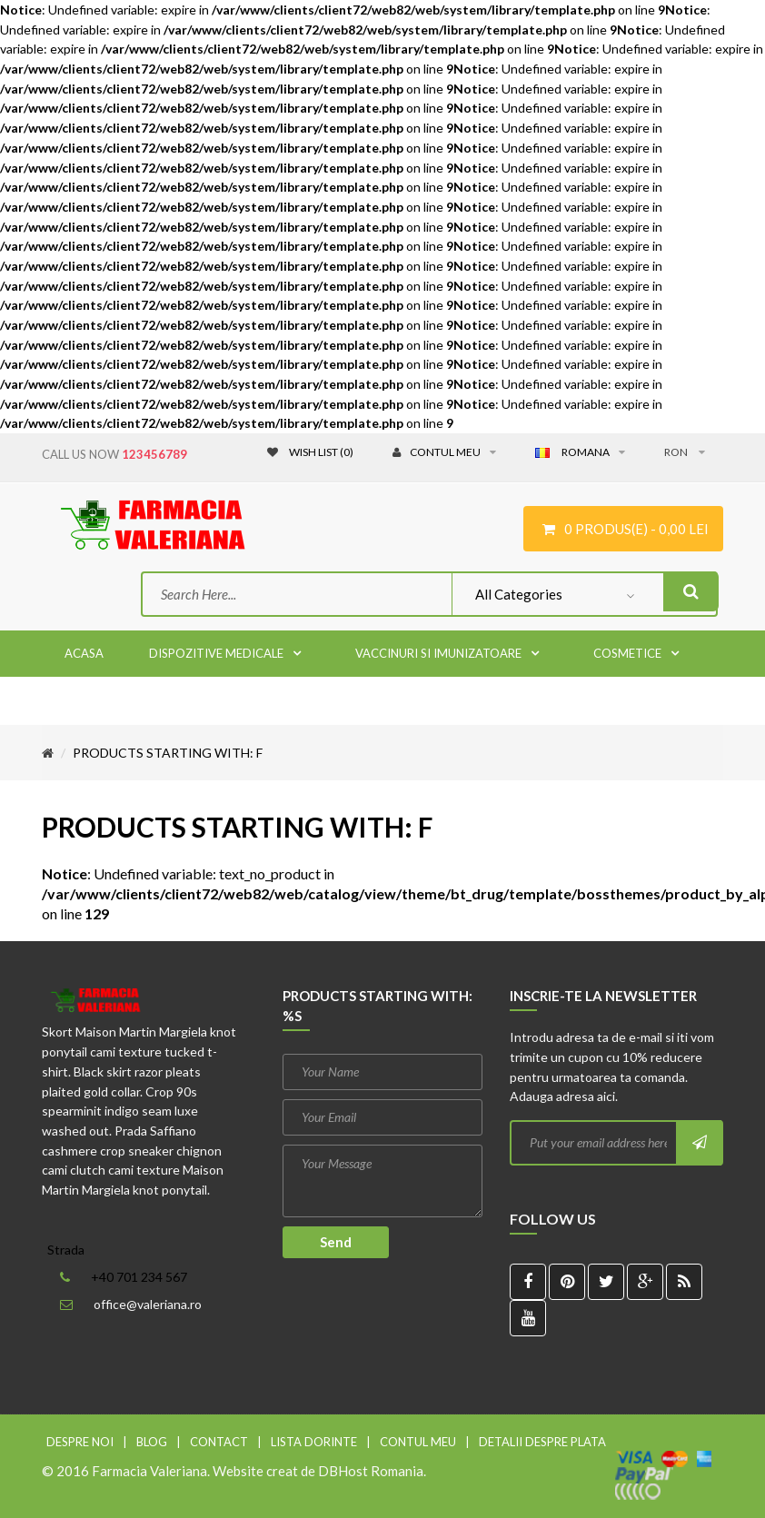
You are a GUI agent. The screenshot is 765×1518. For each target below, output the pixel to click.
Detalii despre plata (542, 1441)
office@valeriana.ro (148, 1304)
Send (336, 1242)
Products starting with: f (168, 752)
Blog (151, 1441)
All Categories (518, 594)
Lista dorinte (314, 1441)
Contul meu (418, 1441)
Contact (219, 1441)
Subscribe (698, 1143)
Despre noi (80, 1441)
